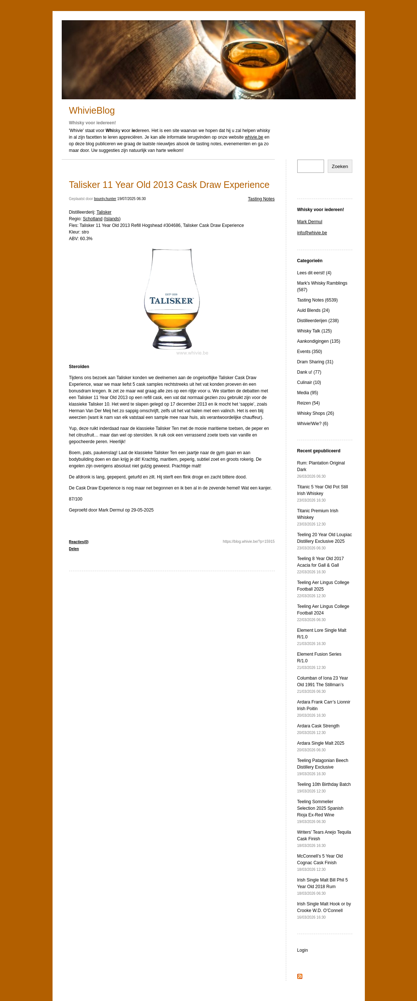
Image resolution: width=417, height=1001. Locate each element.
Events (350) (309, 351)
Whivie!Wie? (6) (312, 423)
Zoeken (340, 166)
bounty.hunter (105, 199)
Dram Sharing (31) (315, 361)
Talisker (104, 212)
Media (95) (307, 392)
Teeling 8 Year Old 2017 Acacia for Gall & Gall (320, 565)
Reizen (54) (308, 403)
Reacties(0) (79, 542)
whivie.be (254, 137)
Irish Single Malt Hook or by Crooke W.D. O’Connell (324, 910)
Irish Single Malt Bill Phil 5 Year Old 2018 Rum (322, 886)
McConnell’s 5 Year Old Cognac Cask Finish (320, 863)
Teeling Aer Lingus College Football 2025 (323, 589)
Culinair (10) (309, 382)
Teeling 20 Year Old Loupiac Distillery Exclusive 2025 (324, 541)
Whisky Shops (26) (315, 413)
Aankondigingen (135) (318, 341)
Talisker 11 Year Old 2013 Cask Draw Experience (169, 184)
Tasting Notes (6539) (317, 300)
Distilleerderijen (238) (318, 320)
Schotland (93, 218)
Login (302, 950)
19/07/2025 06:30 (131, 199)
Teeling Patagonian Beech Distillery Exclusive (322, 767)
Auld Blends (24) (313, 310)
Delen (74, 549)
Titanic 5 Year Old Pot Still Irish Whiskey (322, 493)
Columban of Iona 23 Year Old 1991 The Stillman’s (322, 685)
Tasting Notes (261, 199)
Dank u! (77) (309, 372)
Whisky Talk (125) (314, 331)
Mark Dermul (310, 221)
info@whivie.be (312, 232)
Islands (112, 218)
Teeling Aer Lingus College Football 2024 (323, 613)
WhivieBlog (92, 110)
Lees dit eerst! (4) (314, 272)
